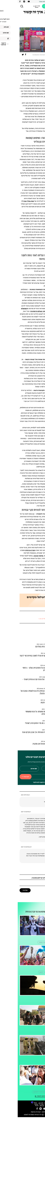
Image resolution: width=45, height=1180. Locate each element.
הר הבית (39, 1032)
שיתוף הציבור (21, 556)
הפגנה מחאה (38, 942)
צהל (40, 1002)
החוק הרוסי (37, 193)
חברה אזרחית (12, 550)
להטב (23, 972)
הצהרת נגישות (18, 1112)
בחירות (40, 23)
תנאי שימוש (28, 1112)
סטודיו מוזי (30, 1115)
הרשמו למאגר (22, 1096)
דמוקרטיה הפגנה (26, 942)
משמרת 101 (38, 1092)
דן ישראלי (38, 847)
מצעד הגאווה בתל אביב (35, 972)
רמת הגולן (33, 1002)
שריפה (40, 1062)
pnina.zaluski (36, 795)
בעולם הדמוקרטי (32, 266)
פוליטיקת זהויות (37, 209)
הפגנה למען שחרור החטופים (24, 1092)
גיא (40, 812)
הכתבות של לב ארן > (27, 619)
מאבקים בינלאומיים (36, 627)
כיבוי (33, 1062)
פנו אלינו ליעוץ (35, 603)
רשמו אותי (7, 777)
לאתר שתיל (24, 1)
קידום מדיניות (38, 635)
